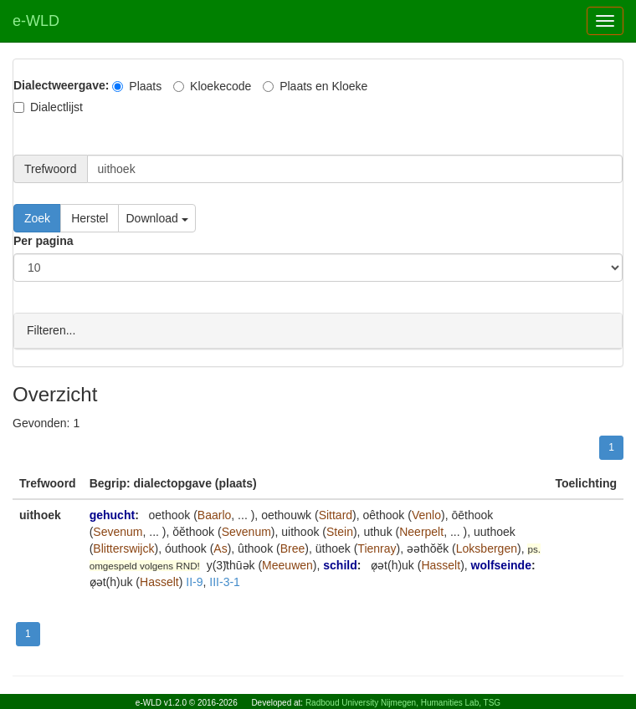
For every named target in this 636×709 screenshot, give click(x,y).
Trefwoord (50, 169)
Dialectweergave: (61, 85)
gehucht (112, 514)
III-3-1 (224, 581)
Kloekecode (212, 86)
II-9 (194, 581)
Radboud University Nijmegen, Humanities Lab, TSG (402, 702)
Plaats (137, 86)
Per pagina (43, 240)
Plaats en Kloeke (315, 86)
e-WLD (36, 21)
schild (339, 564)
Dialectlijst (48, 107)
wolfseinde (501, 564)
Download (156, 218)
